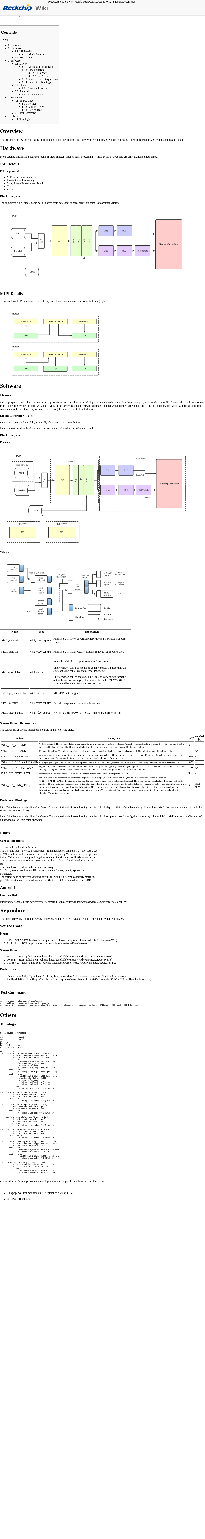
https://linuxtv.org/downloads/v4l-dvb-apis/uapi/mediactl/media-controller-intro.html (46, 428)
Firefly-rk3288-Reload (19, 979)
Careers (85, 1)
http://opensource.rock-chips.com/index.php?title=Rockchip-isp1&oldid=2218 (61, 1206)
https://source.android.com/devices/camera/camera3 (28, 901)
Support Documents (124, 1)
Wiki (109, 1)
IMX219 (11, 956)
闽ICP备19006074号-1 (19, 1223)
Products (53, 1)
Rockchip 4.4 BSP (17, 943)
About (101, 1)
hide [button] (5, 39)
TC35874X (13, 962)
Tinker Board (14, 976)
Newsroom (74, 1)
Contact (93, 1)
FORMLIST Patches (26, 940)
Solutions (63, 1)
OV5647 (11, 959)
